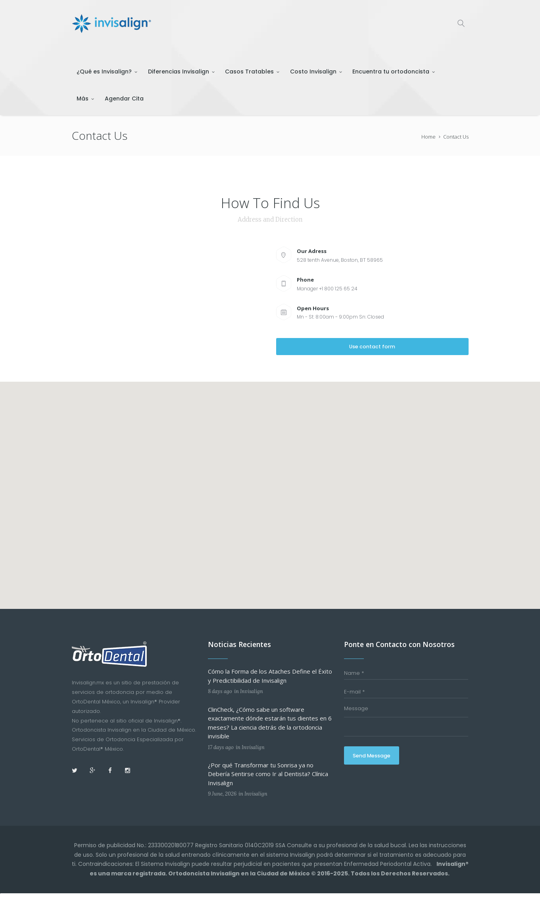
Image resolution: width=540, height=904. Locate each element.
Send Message (372, 757)
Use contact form (372, 346)
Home (428, 136)
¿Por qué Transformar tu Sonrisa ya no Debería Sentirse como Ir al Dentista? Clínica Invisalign (268, 775)
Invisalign (251, 693)
